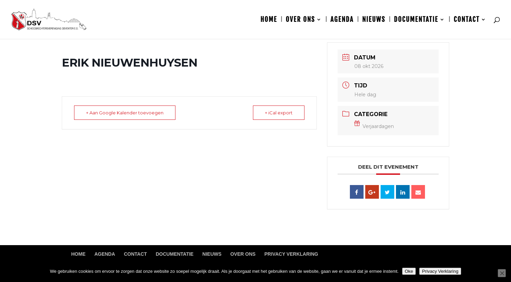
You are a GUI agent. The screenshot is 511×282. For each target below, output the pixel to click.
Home (268, 20)
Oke (409, 271)
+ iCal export (279, 112)
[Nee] (502, 273)
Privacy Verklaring (291, 254)
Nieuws (373, 20)
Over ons (300, 20)
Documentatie (416, 20)
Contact (467, 20)
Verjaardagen (374, 126)
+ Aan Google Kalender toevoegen (125, 112)
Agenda (342, 20)
